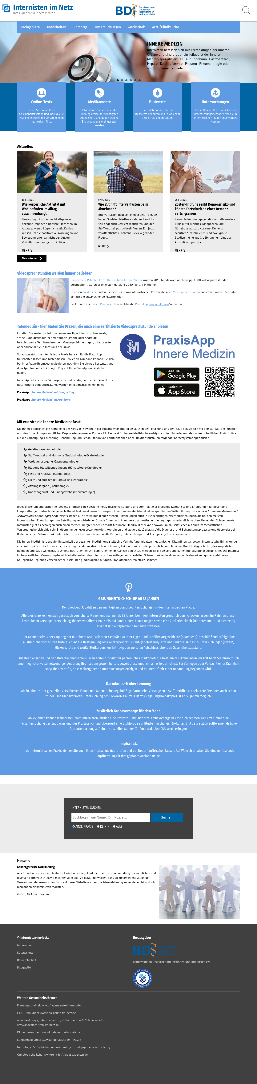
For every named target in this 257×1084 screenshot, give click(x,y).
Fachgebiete (30, 27)
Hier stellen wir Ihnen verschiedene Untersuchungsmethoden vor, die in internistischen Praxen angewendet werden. (215, 115)
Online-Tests (41, 101)
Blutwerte (157, 101)
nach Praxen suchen (106, 304)
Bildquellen (24, 967)
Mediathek (136, 27)
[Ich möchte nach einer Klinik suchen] (98, 826)
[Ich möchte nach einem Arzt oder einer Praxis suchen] (73, 826)
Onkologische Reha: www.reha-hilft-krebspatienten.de (52, 1054)
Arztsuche (90, 292)
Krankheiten (56, 27)
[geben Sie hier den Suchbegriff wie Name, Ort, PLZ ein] (110, 817)
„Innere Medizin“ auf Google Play (52, 392)
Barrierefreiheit (26, 960)
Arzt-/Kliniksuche (165, 27)
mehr (25, 250)
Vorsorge (81, 27)
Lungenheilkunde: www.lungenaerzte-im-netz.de (49, 1040)
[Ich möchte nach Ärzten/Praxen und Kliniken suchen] (114, 826)
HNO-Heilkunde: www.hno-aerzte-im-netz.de (46, 1013)
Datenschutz (25, 952)
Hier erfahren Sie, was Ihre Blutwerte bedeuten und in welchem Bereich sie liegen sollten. (157, 113)
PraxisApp (141, 304)
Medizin (76, 429)
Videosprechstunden (186, 292)
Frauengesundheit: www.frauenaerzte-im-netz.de (49, 1005)
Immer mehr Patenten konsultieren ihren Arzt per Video (106, 280)
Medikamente (99, 101)
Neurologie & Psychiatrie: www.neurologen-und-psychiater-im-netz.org (63, 1047)
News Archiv (29, 258)
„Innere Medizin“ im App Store (50, 399)
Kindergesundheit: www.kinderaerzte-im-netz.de (48, 1032)
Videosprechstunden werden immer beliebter (54, 273)
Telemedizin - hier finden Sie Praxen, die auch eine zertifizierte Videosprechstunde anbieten (92, 326)
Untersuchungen (108, 27)
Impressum (24, 945)
